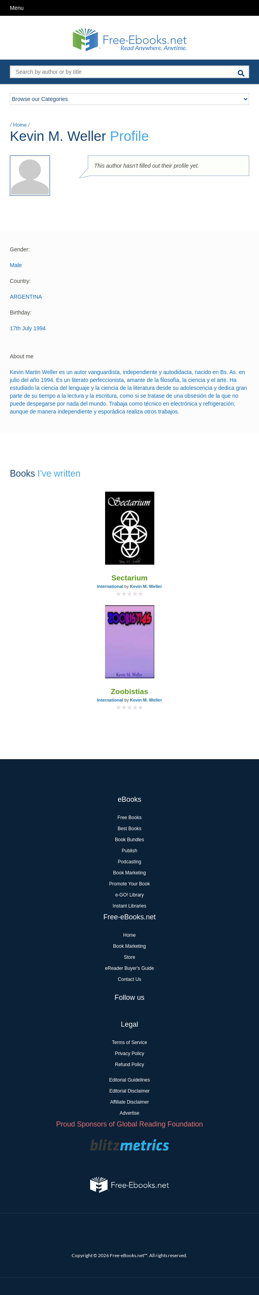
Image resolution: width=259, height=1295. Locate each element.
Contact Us (129, 979)
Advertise (129, 1113)
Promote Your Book (129, 884)
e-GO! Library (129, 895)
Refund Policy (129, 1064)
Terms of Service (129, 1042)
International (110, 586)
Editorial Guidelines (129, 1080)
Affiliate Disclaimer (129, 1102)
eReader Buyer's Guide (129, 968)
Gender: (20, 249)
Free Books (129, 817)
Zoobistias (129, 691)
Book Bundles (129, 839)
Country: (20, 281)
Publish (129, 850)
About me (21, 356)
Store (129, 957)
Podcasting (129, 862)
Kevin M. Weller (146, 586)
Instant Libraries (129, 906)
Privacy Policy (129, 1053)
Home (20, 125)
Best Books (130, 828)
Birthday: (20, 312)
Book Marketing (129, 873)
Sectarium (129, 578)
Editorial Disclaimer (129, 1091)
